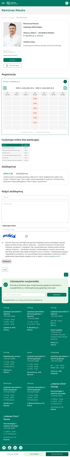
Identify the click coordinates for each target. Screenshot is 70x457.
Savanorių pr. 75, (9, 437)
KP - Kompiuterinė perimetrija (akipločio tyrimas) (11, 155)
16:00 (35, 108)
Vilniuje (12, 60)
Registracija (57, 454)
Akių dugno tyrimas (6, 153)
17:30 (35, 122)
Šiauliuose (7, 383)
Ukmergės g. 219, (57, 407)
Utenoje (30, 383)
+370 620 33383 (12, 66)
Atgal (5, 270)
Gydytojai (11, 17)
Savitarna (34, 454)
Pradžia (4, 17)
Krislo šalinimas (5, 158)
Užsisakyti (57, 295)
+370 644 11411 (56, 332)
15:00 (35, 98)
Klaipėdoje (55, 352)
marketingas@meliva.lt (51, 257)
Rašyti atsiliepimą (9, 52)
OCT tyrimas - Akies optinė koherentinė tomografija (12, 160)
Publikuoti (7, 261)
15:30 (35, 103)
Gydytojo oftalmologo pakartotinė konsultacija (11, 150)
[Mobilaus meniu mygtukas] (3, 3)
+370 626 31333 (56, 396)
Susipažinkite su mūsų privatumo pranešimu (22, 300)
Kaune (29, 352)
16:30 (35, 113)
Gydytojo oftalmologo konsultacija (8, 148)
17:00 (35, 118)
